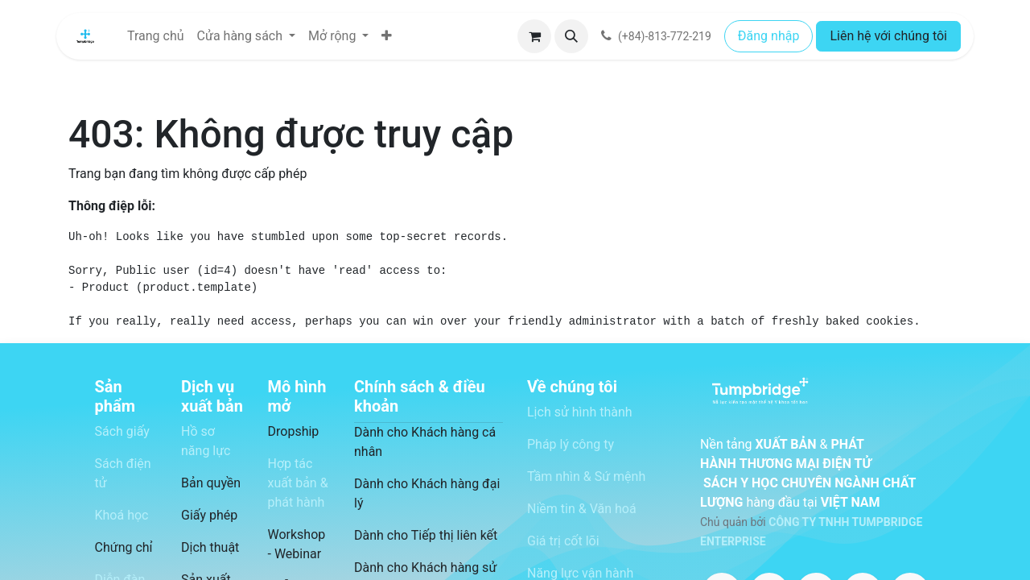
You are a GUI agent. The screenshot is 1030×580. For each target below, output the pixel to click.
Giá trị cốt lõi (563, 541)
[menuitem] (156, 36)
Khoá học (122, 515)
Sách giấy (122, 431)
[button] (571, 36)
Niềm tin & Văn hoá (582, 508)
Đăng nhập (769, 36)
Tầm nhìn (553, 476)
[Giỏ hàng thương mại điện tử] (534, 36)
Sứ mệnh (620, 476)
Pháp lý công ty (570, 444)
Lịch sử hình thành (581, 412)
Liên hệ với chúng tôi (888, 36)
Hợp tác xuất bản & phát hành (298, 483)
